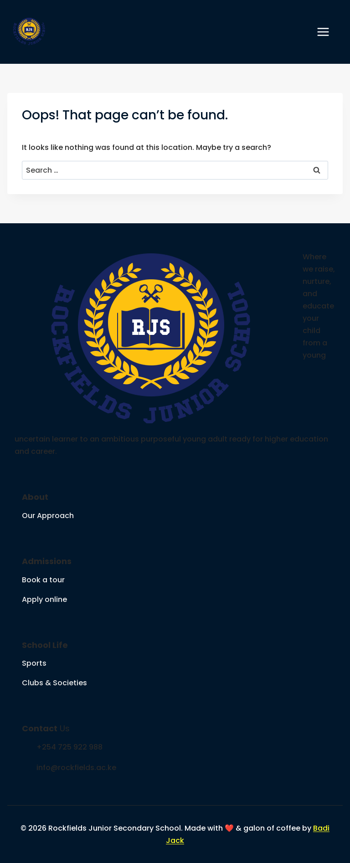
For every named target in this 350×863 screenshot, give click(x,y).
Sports (34, 663)
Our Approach (48, 515)
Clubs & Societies (54, 683)
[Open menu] (328, 31)
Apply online (44, 599)
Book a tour (43, 580)
